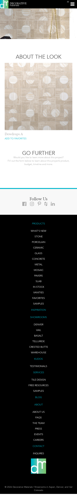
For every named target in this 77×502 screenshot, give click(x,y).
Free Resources (38, 385)
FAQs (38, 417)
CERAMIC (38, 247)
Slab (39, 281)
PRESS (38, 428)
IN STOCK (38, 286)
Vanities (38, 292)
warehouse (38, 352)
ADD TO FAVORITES (15, 138)
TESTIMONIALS (38, 366)
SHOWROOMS (38, 317)
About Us (38, 412)
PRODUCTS (38, 223)
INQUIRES (38, 453)
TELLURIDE (38, 341)
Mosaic (38, 270)
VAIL (38, 330)
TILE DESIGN (38, 379)
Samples (38, 303)
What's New (38, 230)
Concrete (38, 258)
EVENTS (38, 434)
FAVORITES (38, 298)
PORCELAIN (38, 242)
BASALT (38, 335)
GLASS (38, 253)
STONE (39, 236)
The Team (38, 423)
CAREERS (38, 440)
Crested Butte (38, 347)
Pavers (38, 275)
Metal (38, 264)
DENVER (38, 324)
